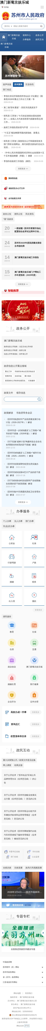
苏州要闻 (18, 84)
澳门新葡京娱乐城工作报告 (27, 257)
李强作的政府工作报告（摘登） (18, 161)
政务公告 (7, 214)
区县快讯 (30, 84)
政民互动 (23, 750)
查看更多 (38, 610)
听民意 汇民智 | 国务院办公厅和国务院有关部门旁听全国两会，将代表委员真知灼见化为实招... (24, 144)
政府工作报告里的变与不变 (16, 127)
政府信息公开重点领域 (15, 366)
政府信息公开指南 (10, 347)
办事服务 (23, 511)
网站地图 (17, 993)
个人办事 (7, 521)
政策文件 (8, 393)
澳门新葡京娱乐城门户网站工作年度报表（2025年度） (28, 273)
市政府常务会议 (24, 413)
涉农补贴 (18, 376)
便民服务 (7, 616)
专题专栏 (23, 916)
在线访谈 (7, 868)
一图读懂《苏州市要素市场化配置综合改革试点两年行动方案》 (28, 230)
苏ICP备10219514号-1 (22, 1008)
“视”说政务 (8, 219)
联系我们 (28, 993)
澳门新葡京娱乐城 (14, 2)
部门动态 (7, 89)
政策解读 (8, 413)
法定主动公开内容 (26, 347)
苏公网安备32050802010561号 (24, 1015)
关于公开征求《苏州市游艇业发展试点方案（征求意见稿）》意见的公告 (20, 797)
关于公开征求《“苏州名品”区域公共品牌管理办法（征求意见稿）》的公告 (20, 779)
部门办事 (30, 521)
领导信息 (20, 393)
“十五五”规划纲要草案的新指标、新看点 (21, 133)
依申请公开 (23, 354)
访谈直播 (18, 868)
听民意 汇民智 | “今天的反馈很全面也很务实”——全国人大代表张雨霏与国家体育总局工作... (23, 119)
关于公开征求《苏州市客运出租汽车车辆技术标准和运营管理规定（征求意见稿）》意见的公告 (20, 815)
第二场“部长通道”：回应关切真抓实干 (20, 107)
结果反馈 (18, 765)
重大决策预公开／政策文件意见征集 (19, 760)
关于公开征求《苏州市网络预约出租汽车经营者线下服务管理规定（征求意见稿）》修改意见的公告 (20, 835)
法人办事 (18, 521)
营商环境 (8, 376)
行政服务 (31, 381)
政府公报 (22, 350)
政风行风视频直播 (34, 868)
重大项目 (28, 376)
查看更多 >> (23, 169)
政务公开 (23, 328)
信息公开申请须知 (10, 354)
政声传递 (7, 84)
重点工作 (8, 371)
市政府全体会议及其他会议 (25, 371)
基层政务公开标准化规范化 (15, 381)
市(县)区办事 (9, 526)
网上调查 (7, 765)
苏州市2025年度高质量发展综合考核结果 (28, 244)
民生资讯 (30, 214)
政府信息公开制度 (10, 350)
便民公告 (18, 214)
